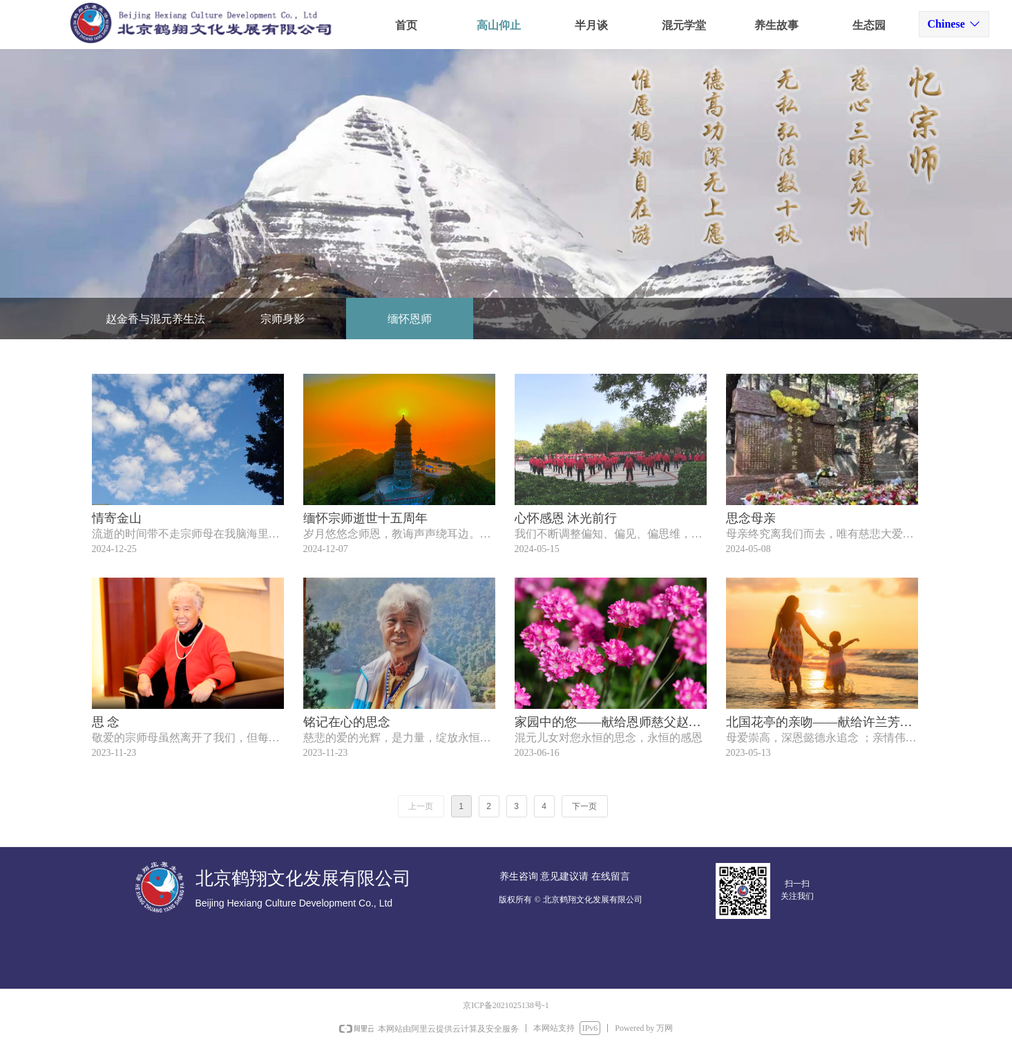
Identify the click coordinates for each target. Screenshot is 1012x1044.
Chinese (946, 24)
